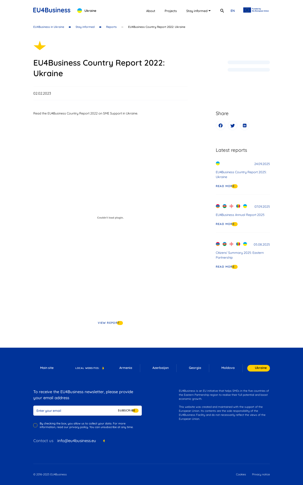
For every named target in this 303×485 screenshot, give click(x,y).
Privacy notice (261, 474)
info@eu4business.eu (76, 440)
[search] (222, 10)
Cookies (241, 474)
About (150, 11)
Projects (171, 11)
